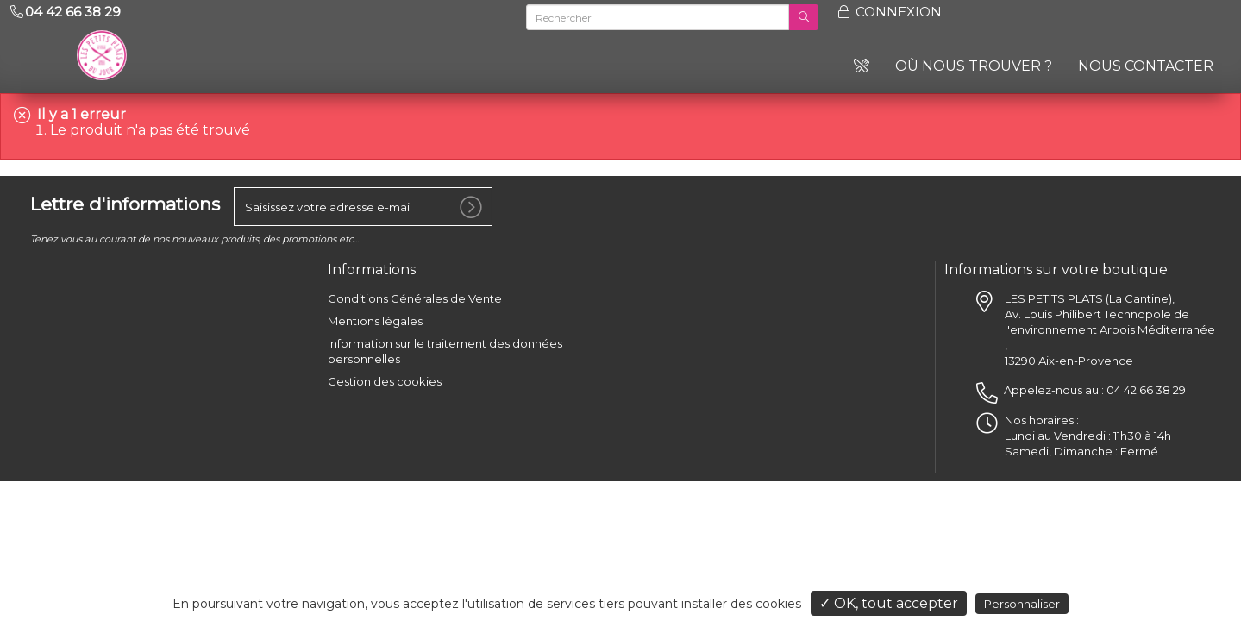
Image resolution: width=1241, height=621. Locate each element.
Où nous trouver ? (973, 66)
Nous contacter (1145, 66)
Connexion (889, 11)
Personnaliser (1022, 604)
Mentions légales (375, 316)
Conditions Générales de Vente (415, 294)
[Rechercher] (658, 17)
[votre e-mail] (363, 202)
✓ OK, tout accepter (888, 603)
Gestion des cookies (385, 377)
